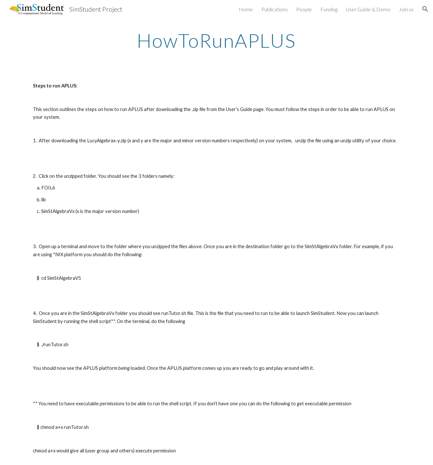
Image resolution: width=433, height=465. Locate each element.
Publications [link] (274, 9)
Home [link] (246, 9)
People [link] (304, 9)
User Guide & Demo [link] (368, 9)
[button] (425, 9)
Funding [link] (328, 9)
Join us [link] (406, 9)
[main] (216, 40)
